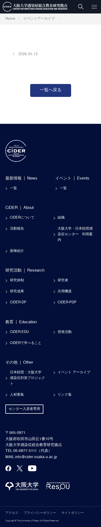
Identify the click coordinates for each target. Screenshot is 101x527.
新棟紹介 (17, 251)
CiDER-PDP (67, 302)
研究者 (63, 280)
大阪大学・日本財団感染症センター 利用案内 (75, 234)
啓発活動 (65, 332)
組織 (61, 217)
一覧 (13, 188)
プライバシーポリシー (40, 513)
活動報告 (17, 228)
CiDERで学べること (25, 343)
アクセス (11, 513)
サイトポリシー (72, 513)
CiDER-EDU (19, 332)
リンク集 (65, 394)
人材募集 (17, 394)
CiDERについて (22, 217)
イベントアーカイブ (39, 18)
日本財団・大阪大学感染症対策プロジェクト (27, 378)
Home (10, 18)
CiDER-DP (18, 302)
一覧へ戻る (50, 90)
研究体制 (17, 280)
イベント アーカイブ (74, 372)
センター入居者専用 (24, 409)
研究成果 (17, 291)
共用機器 (65, 291)
